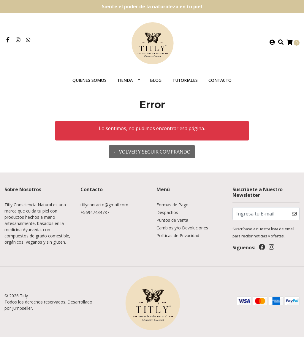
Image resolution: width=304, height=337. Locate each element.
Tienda (125, 80)
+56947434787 (94, 212)
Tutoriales (185, 80)
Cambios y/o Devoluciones (182, 228)
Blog (156, 80)
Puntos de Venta (172, 220)
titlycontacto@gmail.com (104, 204)
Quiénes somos (89, 80)
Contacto (220, 80)
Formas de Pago (172, 204)
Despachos (167, 212)
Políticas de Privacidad (177, 235)
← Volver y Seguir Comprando (152, 151)
